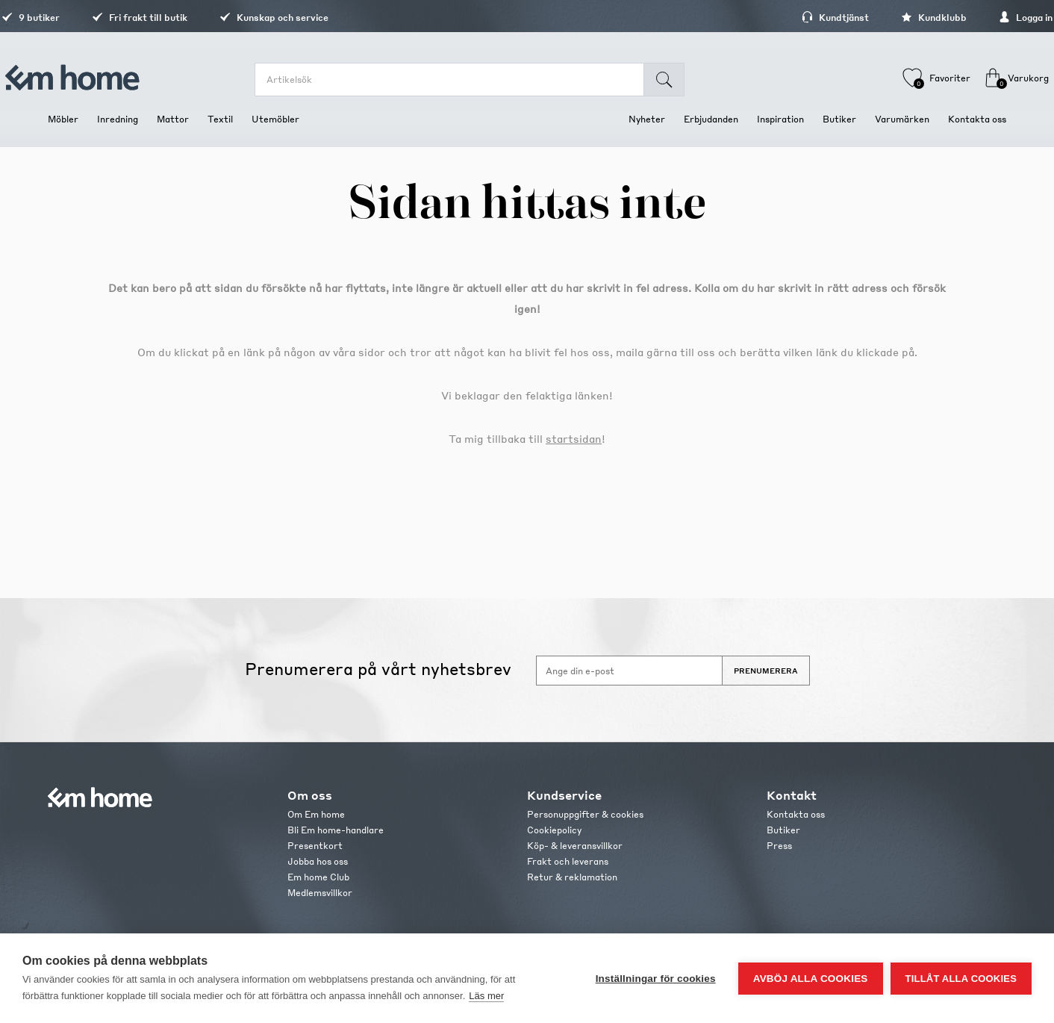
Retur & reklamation (572, 877)
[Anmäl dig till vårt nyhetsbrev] (629, 670)
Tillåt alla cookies (961, 978)
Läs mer (486, 995)
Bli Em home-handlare (335, 830)
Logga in (979, 17)
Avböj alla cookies (810, 978)
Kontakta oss (796, 814)
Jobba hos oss (317, 861)
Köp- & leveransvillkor (575, 845)
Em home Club (318, 877)
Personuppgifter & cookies (585, 814)
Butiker (783, 830)
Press (779, 845)
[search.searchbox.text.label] (460, 79)
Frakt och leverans (567, 861)
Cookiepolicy (554, 830)
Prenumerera (766, 670)
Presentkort (315, 845)
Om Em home (316, 814)
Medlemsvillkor (319, 892)
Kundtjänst (789, 17)
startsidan (574, 438)
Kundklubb (887, 17)
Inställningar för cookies (656, 978)
